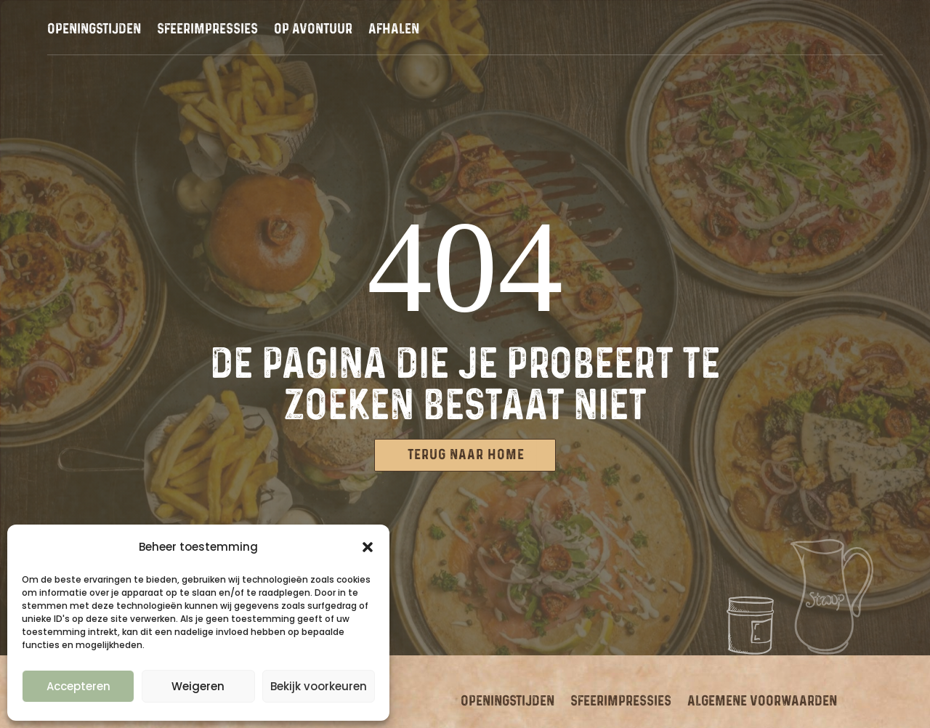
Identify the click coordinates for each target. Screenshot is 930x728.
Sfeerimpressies (207, 30)
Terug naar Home (466, 455)
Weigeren (198, 686)
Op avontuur (313, 30)
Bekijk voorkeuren (318, 686)
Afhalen (393, 30)
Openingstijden (94, 30)
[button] (367, 547)
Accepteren (78, 686)
